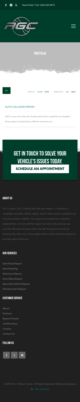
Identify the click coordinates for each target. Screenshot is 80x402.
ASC (67, 92)
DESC (73, 92)
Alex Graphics (42, 389)
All (6, 90)
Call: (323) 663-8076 (45, 5)
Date (47, 92)
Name (39, 92)
